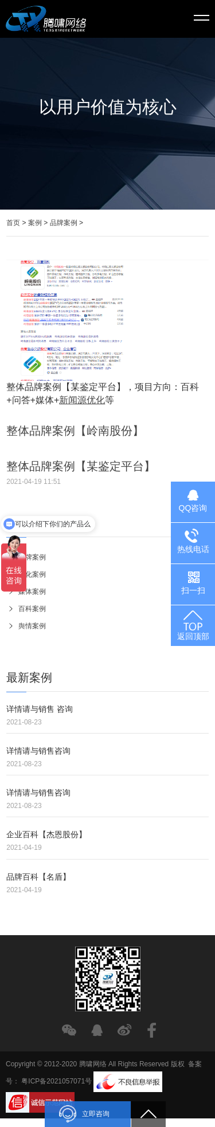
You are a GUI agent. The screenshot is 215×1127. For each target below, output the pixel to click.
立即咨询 (84, 1113)
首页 (13, 223)
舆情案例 (30, 626)
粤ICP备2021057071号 (56, 1082)
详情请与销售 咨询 (39, 709)
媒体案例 (30, 592)
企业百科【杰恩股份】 (46, 834)
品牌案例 (63, 223)
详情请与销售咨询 (38, 750)
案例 (35, 223)
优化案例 (30, 574)
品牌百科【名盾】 (38, 876)
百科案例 (30, 609)
